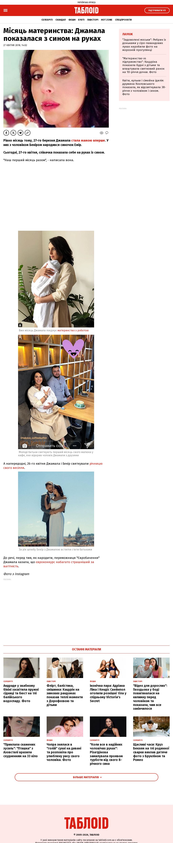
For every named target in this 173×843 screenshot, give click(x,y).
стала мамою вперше (88, 140)
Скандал (60, 19)
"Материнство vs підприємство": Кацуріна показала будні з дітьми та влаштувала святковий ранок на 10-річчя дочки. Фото (143, 65)
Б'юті (81, 19)
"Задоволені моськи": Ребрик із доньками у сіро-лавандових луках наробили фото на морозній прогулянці (144, 45)
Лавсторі (92, 19)
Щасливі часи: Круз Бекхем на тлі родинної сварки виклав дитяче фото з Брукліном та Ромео (151, 752)
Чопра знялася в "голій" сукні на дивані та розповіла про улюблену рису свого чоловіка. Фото (64, 752)
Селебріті (47, 19)
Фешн (72, 19)
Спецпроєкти (123, 19)
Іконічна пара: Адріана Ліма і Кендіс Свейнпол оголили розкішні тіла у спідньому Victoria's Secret (108, 693)
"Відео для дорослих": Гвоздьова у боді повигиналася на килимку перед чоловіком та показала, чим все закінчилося (150, 697)
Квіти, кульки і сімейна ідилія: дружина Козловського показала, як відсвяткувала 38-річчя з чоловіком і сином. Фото (144, 87)
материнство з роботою (73, 330)
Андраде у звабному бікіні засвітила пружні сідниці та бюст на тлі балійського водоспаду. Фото (21, 693)
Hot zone (106, 19)
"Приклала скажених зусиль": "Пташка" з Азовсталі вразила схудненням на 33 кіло (20, 750)
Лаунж (127, 34)
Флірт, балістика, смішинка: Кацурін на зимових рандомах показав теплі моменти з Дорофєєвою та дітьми (65, 695)
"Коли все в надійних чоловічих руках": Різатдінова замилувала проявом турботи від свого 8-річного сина (106, 754)
